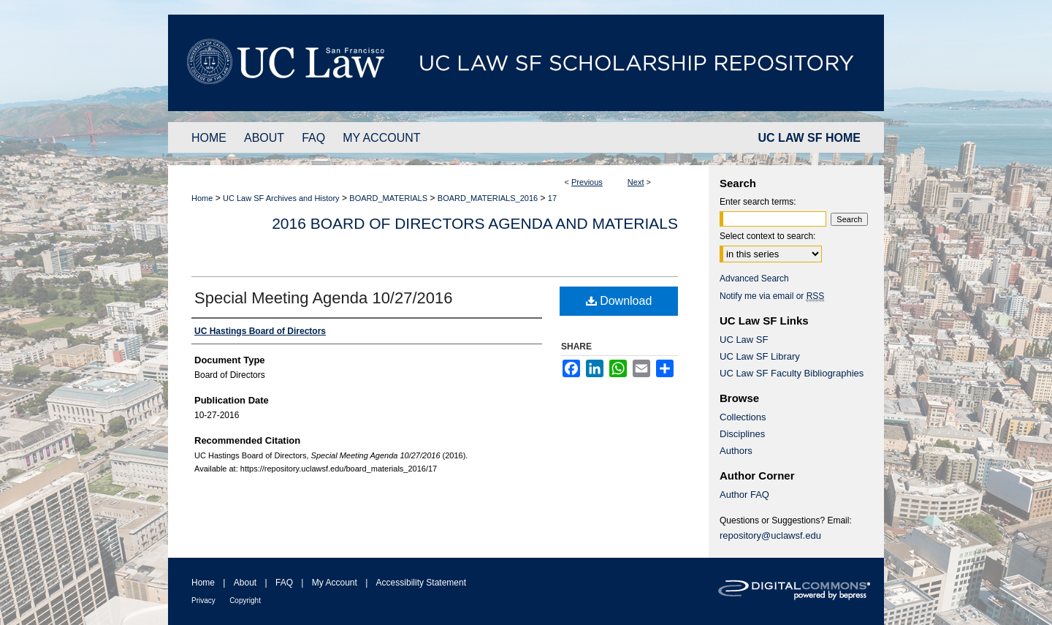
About (245, 582)
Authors (736, 450)
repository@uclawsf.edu (770, 535)
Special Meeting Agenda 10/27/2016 (323, 298)
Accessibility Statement (421, 582)
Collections (743, 417)
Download (619, 301)
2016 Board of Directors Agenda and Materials (475, 223)
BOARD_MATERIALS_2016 (488, 198)
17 (552, 198)
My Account (334, 582)
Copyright (245, 600)
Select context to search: (767, 236)
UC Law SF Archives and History (281, 198)
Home (202, 198)
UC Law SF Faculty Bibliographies (792, 373)
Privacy (203, 600)
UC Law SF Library (760, 356)
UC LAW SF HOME (809, 138)
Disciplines (742, 433)
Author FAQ (744, 494)
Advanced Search (754, 278)
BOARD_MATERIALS (388, 198)
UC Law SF (744, 339)
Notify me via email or (772, 296)
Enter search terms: (758, 202)
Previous (587, 182)
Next (636, 182)
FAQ (284, 582)
